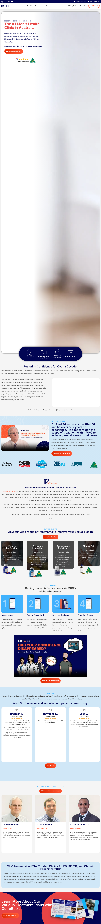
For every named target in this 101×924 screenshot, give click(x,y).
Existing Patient (73, 6)
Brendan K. (50, 713)
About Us (30, 6)
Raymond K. (84, 713)
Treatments (39, 6)
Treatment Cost (50, 6)
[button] (49, 518)
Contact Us (83, 6)
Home (23, 6)
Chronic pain (6, 491)
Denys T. (17, 713)
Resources (62, 6)
